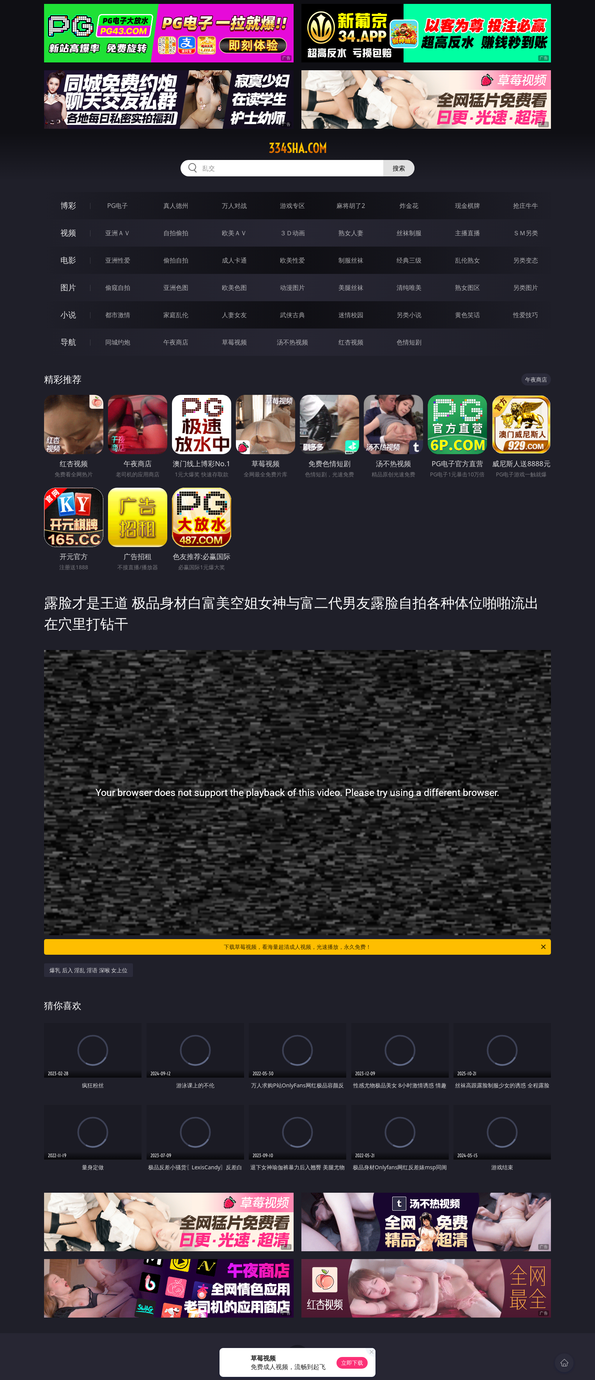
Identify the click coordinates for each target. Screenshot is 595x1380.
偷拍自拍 (175, 260)
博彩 (68, 205)
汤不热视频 (292, 342)
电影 (68, 260)
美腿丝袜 (350, 287)
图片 (68, 287)
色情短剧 (409, 342)
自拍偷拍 (175, 233)
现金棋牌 (467, 205)
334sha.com (298, 148)
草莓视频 (234, 342)
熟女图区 (467, 287)
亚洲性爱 (117, 260)
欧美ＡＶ (234, 233)
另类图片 (525, 287)
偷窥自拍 (117, 287)
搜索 (399, 168)
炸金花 (409, 205)
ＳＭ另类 (525, 233)
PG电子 (117, 205)
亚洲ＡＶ (117, 233)
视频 (68, 232)
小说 (68, 314)
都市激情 (117, 315)
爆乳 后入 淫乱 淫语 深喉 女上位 (89, 970)
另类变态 (525, 260)
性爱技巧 (525, 315)
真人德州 (175, 205)
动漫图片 (292, 287)
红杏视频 (350, 342)
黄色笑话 (467, 315)
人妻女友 (234, 315)
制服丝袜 (350, 260)
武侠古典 (292, 315)
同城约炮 (117, 342)
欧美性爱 (292, 260)
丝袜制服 (409, 233)
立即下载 (352, 1362)
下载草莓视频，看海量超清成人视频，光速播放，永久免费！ (385, 947)
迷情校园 (350, 315)
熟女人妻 (350, 233)
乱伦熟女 (467, 260)
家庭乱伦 (175, 315)
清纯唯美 (409, 287)
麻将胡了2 (350, 205)
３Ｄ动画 (292, 233)
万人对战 (234, 205)
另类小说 (409, 315)
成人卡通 (234, 260)
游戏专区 (292, 205)
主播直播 (467, 233)
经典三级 (409, 260)
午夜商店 (175, 342)
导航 (68, 342)
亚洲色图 (175, 287)
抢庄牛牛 (525, 205)
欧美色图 (234, 287)
